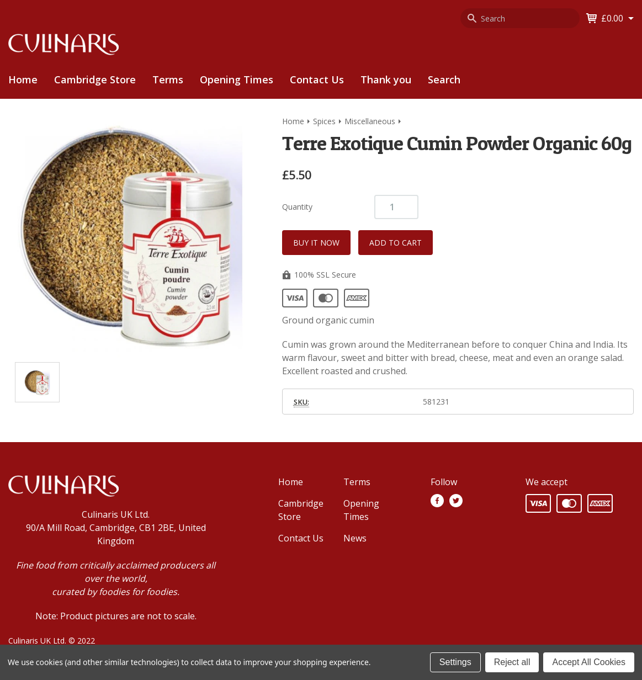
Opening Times (236, 79)
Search (444, 79)
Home (23, 79)
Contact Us (317, 79)
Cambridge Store (95, 79)
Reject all (512, 662)
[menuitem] (95, 80)
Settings (455, 662)
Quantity (297, 206)
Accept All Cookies (588, 662)
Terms (167, 79)
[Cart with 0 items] (617, 18)
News (355, 538)
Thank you (385, 79)
